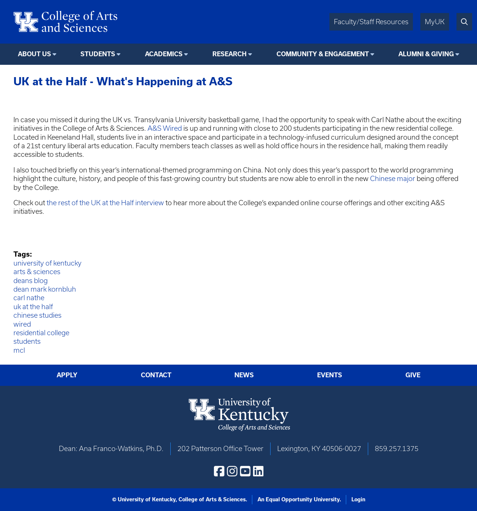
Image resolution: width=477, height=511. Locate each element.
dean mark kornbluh (44, 289)
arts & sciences (36, 272)
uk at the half (33, 307)
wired (22, 324)
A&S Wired (165, 128)
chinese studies (37, 315)
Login (358, 499)
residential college (41, 333)
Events (329, 375)
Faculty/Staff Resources (371, 22)
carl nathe (28, 298)
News (244, 375)
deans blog (30, 281)
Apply (67, 375)
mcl (19, 350)
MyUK (435, 22)
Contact (156, 375)
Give (412, 375)
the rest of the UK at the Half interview (105, 203)
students (27, 341)
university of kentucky (47, 263)
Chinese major (392, 178)
